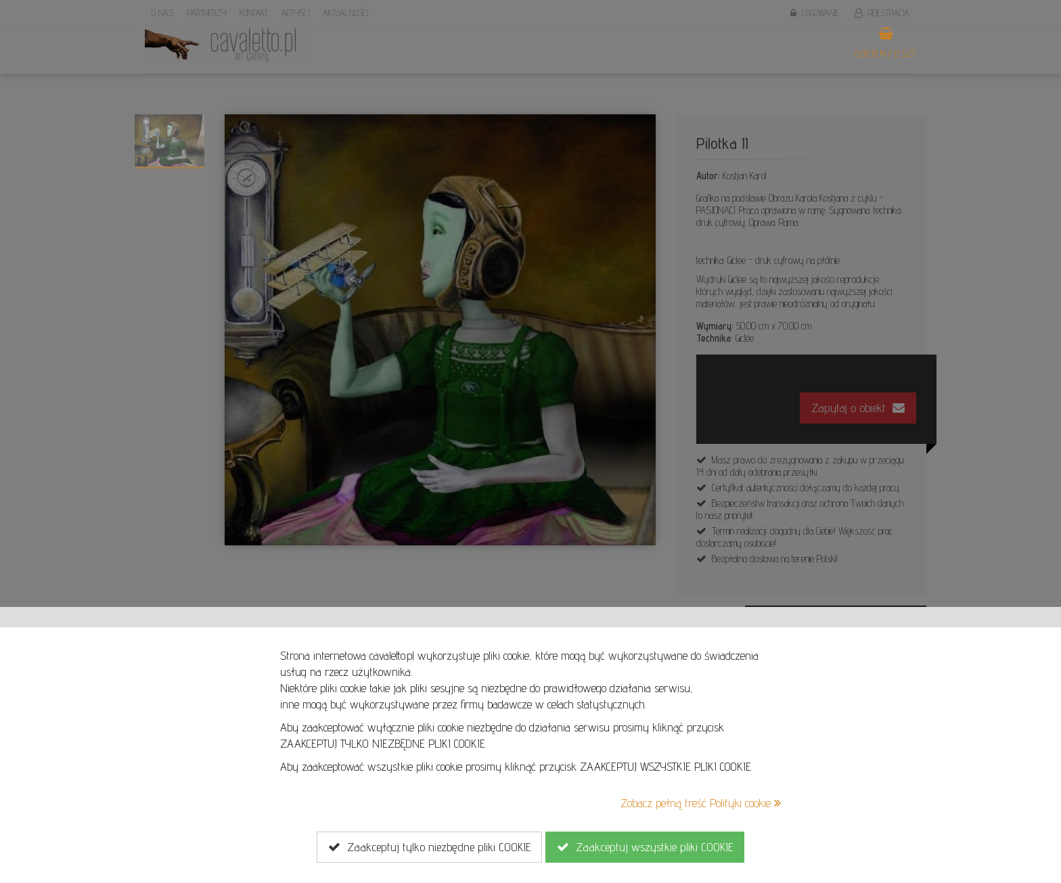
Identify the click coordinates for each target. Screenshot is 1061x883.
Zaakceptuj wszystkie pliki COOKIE (645, 847)
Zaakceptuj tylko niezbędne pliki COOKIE (429, 847)
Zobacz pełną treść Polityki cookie (700, 803)
